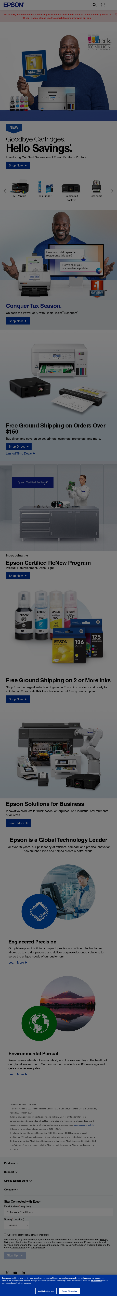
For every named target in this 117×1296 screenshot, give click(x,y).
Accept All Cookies (69, 1291)
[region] (58, 1285)
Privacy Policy (96, 1280)
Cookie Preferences (46, 1291)
